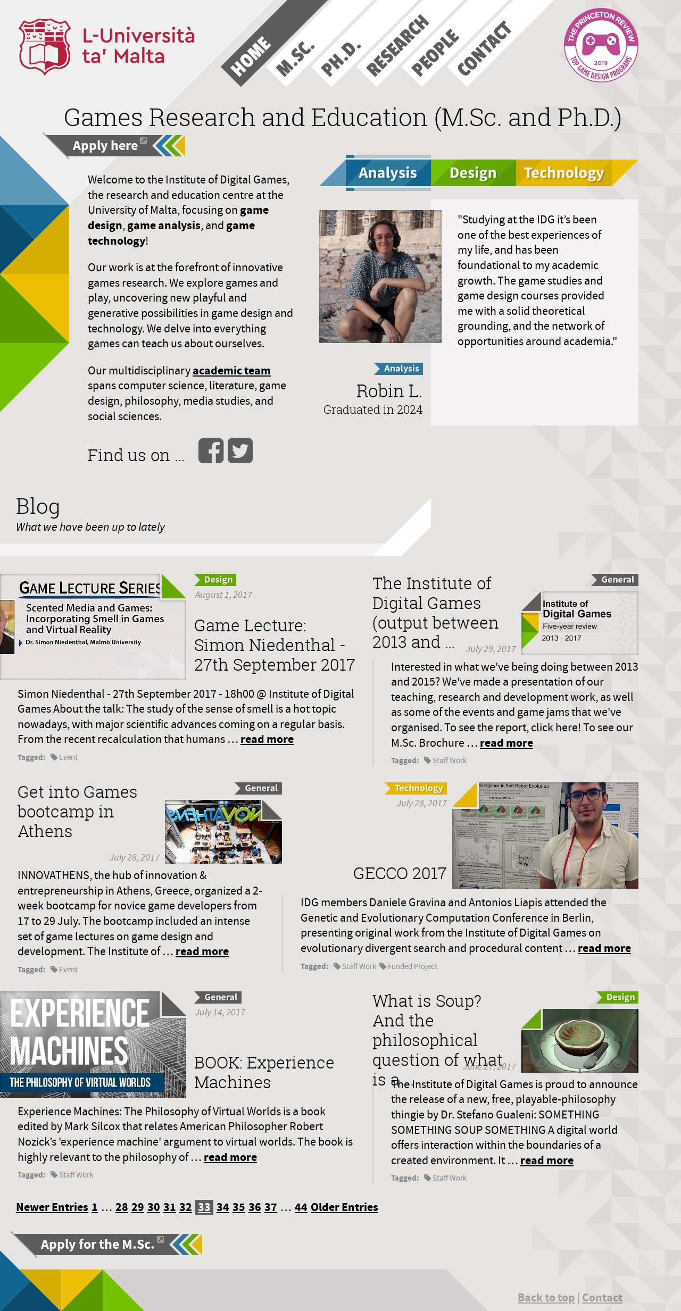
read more (267, 739)
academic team (232, 370)
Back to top (546, 1297)
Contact (602, 1297)
